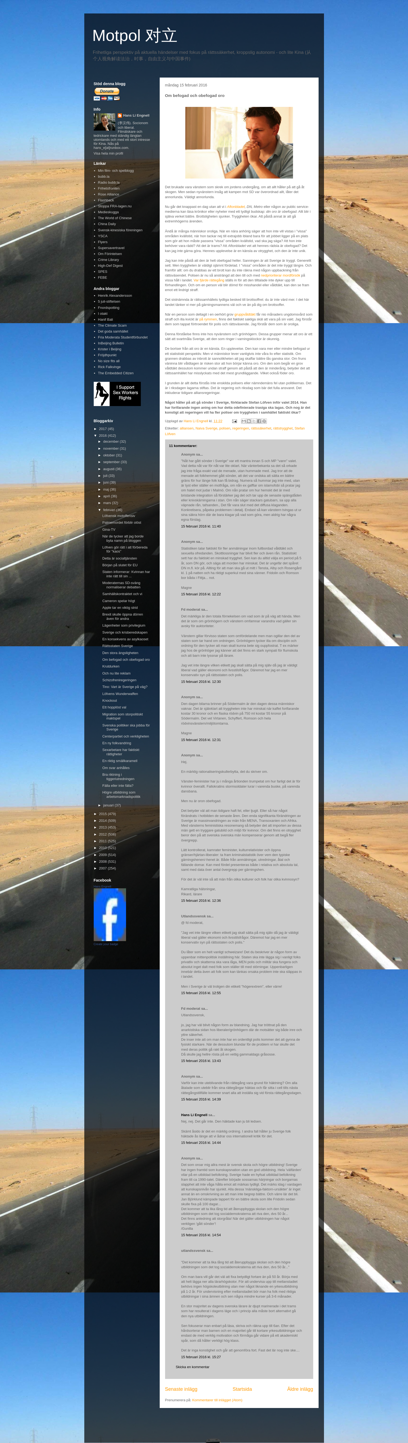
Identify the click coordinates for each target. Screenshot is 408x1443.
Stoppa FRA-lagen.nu (115, 206)
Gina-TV (108, 529)
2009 (103, 855)
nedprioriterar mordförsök (280, 275)
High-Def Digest (110, 266)
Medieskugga (108, 212)
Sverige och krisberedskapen (125, 632)
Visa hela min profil (108, 153)
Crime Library (108, 260)
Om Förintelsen (110, 254)
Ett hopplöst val (114, 707)
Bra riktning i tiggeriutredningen (118, 777)
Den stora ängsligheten (120, 653)
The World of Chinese (115, 218)
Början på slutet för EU (120, 565)
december (111, 441)
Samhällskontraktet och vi (122, 594)
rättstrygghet (282, 428)
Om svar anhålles (116, 768)
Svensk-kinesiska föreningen (120, 230)
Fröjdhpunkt (107, 355)
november (111, 448)
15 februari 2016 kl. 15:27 (201, 1357)
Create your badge (106, 944)
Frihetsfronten (109, 188)
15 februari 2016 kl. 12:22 (201, 594)
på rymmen (208, 319)
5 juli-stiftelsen (109, 301)
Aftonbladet (236, 207)
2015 (103, 814)
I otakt (102, 314)
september (112, 462)
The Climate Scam (112, 325)
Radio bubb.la (109, 182)
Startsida (242, 1389)
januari (109, 805)
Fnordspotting (109, 308)
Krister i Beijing (109, 349)
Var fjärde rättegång (209, 280)
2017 (103, 429)
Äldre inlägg (300, 1389)
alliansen (186, 428)
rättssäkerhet (261, 428)
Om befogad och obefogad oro (126, 660)
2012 (103, 834)
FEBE (102, 277)
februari (109, 510)
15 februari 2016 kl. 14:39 (201, 1099)
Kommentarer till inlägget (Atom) (217, 1400)
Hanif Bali (105, 319)
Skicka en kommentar (193, 1367)
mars (107, 503)
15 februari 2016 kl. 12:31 (201, 740)
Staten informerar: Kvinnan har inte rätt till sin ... (126, 574)
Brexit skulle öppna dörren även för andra (122, 616)
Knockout (109, 700)
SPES (102, 272)
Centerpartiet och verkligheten (125, 736)
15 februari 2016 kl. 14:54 (201, 1235)
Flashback (106, 200)
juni (106, 482)
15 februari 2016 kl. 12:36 (201, 901)
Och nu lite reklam (116, 673)
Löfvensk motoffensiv (118, 516)
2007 (103, 868)
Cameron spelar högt (118, 601)
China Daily (107, 224)
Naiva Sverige (206, 428)
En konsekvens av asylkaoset (125, 639)
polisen (224, 428)
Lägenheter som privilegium (123, 625)
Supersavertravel (111, 248)
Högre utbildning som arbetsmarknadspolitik (121, 794)
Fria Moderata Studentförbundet (123, 337)
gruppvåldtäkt (244, 314)
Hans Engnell (102, 886)
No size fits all (109, 361)
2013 (103, 827)
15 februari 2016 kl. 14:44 (201, 1143)
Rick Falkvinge (109, 367)
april (107, 496)
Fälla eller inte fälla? (118, 786)
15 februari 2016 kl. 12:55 (201, 993)
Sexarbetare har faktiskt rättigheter (120, 752)
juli (106, 476)
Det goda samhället (113, 331)
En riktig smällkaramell (119, 761)
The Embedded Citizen (116, 373)
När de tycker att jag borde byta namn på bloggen (123, 538)
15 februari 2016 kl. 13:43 (201, 1061)
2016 (103, 436)
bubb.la (104, 176)
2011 (103, 841)
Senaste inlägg (181, 1389)
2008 (103, 861)
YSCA (102, 236)
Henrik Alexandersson (115, 296)
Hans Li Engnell (194, 1115)
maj (106, 489)
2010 (103, 848)
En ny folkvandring (116, 743)
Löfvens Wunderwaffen (120, 694)
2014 (103, 821)
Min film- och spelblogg (116, 171)
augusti (109, 469)
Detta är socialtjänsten (119, 558)
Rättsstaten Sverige (117, 646)
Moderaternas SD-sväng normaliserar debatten (121, 585)
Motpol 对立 (135, 35)
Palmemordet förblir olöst (121, 522)
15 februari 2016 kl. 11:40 (201, 526)
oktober (109, 455)
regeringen (240, 428)
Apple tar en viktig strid (120, 608)
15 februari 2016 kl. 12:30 (201, 682)
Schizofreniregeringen (119, 680)
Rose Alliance (108, 194)
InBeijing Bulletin (111, 343)
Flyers (102, 242)
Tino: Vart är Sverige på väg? (125, 687)
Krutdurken (111, 666)
